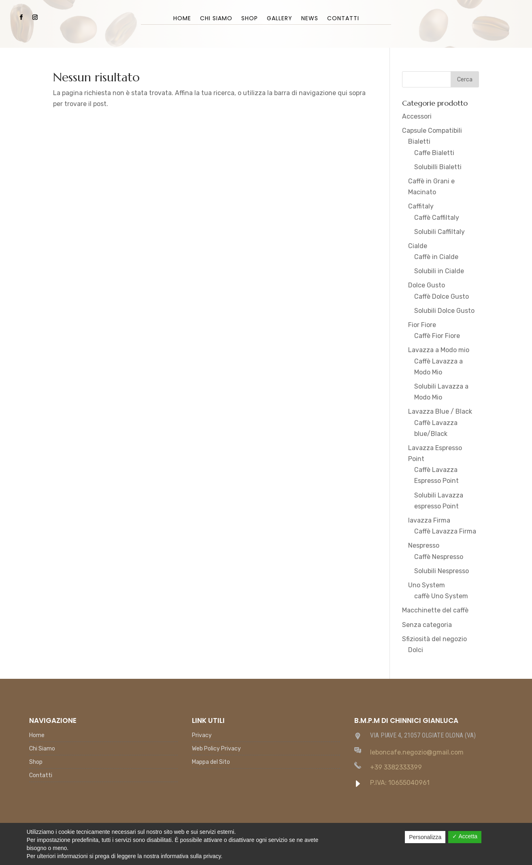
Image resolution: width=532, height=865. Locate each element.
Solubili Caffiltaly (439, 232)
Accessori (417, 116)
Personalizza (425, 837)
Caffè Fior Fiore (437, 336)
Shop (249, 18)
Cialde (417, 246)
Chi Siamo (216, 18)
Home (182, 18)
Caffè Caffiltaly (436, 217)
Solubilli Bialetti (438, 167)
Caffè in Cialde (436, 257)
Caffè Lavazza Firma (445, 531)
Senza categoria (427, 625)
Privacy (202, 736)
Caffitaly (421, 206)
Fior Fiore (422, 325)
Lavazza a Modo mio (438, 350)
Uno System (426, 585)
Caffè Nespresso (438, 557)
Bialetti (419, 141)
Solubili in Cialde (439, 271)
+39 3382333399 (396, 767)
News (309, 18)
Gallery (279, 18)
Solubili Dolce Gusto (444, 311)
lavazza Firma (429, 520)
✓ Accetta (464, 836)
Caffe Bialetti (434, 153)
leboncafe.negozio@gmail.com (417, 752)
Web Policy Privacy (216, 749)
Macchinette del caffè (435, 610)
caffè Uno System (441, 596)
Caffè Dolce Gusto (441, 296)
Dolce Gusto (426, 285)
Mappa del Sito (211, 762)
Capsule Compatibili (432, 130)
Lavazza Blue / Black (440, 411)
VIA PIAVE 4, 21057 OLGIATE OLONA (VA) (423, 735)
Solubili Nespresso (441, 571)
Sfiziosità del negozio (434, 639)
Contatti (343, 18)
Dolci (415, 650)
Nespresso (423, 545)
